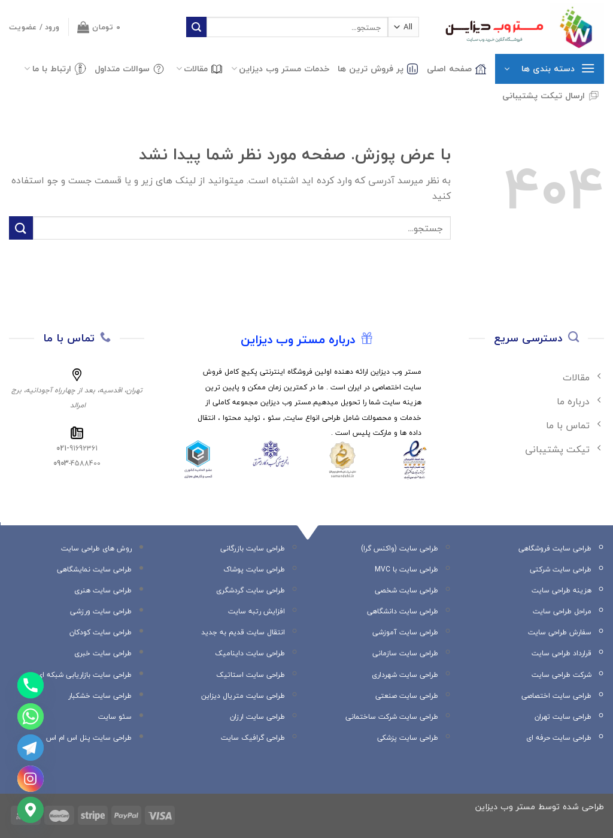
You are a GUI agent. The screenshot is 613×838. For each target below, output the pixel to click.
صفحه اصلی (457, 68)
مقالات (199, 68)
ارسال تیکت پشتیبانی (551, 95)
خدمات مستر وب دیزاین (280, 68)
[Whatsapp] (30, 716)
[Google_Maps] (30, 810)
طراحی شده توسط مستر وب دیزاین (539, 806)
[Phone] (30, 685)
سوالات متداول (130, 68)
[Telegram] (30, 747)
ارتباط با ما (55, 68)
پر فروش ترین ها (378, 68)
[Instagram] (30, 779)
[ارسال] (196, 27)
